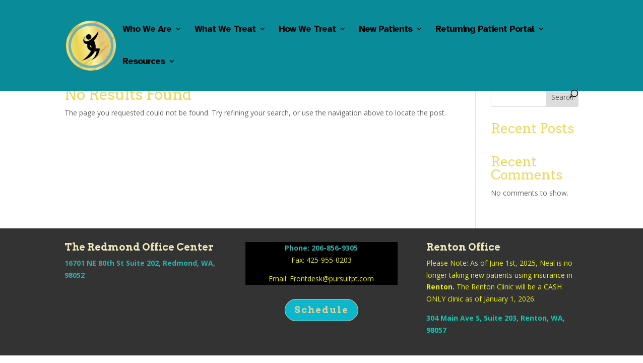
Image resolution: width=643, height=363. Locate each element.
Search (562, 97)
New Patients (385, 29)
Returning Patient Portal (484, 29)
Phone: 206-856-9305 (321, 248)
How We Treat (307, 29)
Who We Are (146, 29)
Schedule (321, 310)
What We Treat (225, 29)
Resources (143, 62)
